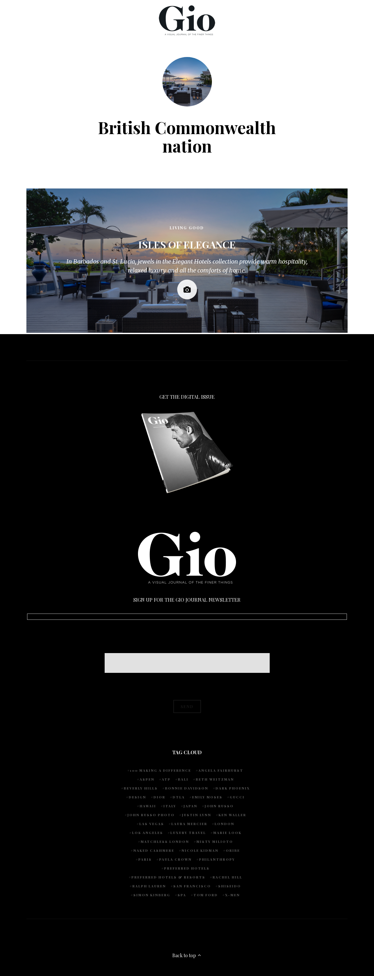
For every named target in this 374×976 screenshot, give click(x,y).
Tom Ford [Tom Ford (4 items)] (205, 895)
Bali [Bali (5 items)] (183, 779)
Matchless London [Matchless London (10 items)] (165, 841)
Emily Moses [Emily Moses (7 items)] (207, 797)
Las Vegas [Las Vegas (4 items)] (151, 823)
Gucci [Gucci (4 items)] (237, 797)
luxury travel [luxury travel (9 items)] (188, 832)
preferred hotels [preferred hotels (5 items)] (187, 868)
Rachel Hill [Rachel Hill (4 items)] (227, 877)
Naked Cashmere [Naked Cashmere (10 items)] (153, 850)
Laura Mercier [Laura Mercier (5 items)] (189, 823)
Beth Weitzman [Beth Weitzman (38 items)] (215, 779)
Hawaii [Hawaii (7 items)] (148, 806)
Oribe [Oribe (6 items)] (233, 850)
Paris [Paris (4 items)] (145, 859)
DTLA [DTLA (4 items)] (179, 797)
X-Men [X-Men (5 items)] (232, 895)
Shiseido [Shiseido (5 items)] (229, 886)
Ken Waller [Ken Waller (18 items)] (232, 815)
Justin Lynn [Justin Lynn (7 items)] (196, 815)
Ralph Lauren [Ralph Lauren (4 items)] (149, 886)
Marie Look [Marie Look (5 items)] (227, 832)
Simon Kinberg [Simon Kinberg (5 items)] (151, 895)
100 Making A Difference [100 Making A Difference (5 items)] (160, 770)
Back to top (187, 955)
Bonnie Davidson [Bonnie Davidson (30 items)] (186, 788)
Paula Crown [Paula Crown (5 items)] (175, 859)
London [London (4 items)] (224, 823)
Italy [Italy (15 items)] (169, 806)
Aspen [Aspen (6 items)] (147, 779)
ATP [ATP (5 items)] (166, 779)
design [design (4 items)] (137, 797)
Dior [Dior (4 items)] (159, 797)
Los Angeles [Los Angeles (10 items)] (147, 832)
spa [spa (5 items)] (182, 895)
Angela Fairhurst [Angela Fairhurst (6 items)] (220, 770)
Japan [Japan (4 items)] (190, 806)
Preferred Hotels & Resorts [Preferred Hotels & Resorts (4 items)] (168, 877)
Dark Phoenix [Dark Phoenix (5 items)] (233, 788)
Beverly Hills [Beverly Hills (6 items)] (141, 788)
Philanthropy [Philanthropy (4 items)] (217, 859)
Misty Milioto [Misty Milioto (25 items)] (214, 841)
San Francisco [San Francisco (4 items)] (192, 886)
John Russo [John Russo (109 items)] (219, 806)
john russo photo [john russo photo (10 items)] (151, 815)
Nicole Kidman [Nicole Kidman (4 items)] (200, 850)
